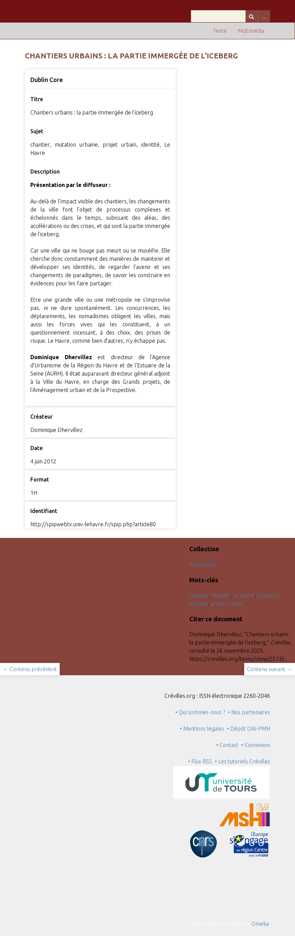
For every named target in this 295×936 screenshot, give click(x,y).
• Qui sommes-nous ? (200, 712)
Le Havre (243, 595)
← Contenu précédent (30, 669)
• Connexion (255, 745)
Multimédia (251, 31)
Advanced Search (264, 16)
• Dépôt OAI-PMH (248, 728)
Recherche (252, 16)
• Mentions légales (202, 728)
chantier (199, 595)
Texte (220, 31)
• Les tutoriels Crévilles (242, 761)
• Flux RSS (200, 761)
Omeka (260, 924)
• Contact (228, 745)
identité (220, 595)
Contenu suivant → (269, 669)
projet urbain (226, 603)
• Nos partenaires (249, 712)
